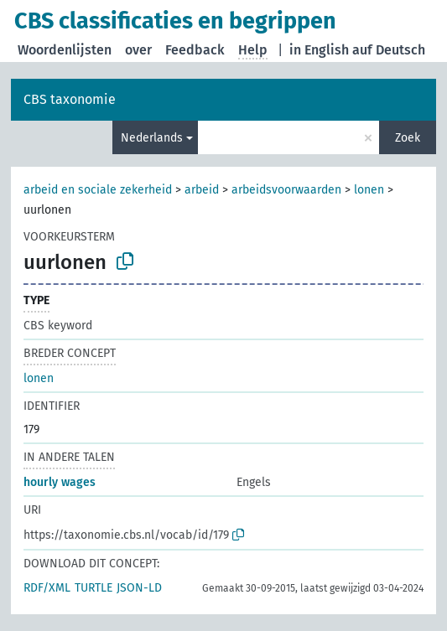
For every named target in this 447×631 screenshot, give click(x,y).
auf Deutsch (388, 50)
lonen (369, 190)
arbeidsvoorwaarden (286, 190)
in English (319, 50)
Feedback (195, 50)
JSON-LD (139, 588)
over (138, 50)
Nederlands (152, 138)
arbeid (202, 190)
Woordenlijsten (65, 50)
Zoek (407, 138)
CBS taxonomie (69, 99)
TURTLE (93, 588)
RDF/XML (46, 588)
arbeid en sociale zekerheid (97, 190)
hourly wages (59, 482)
